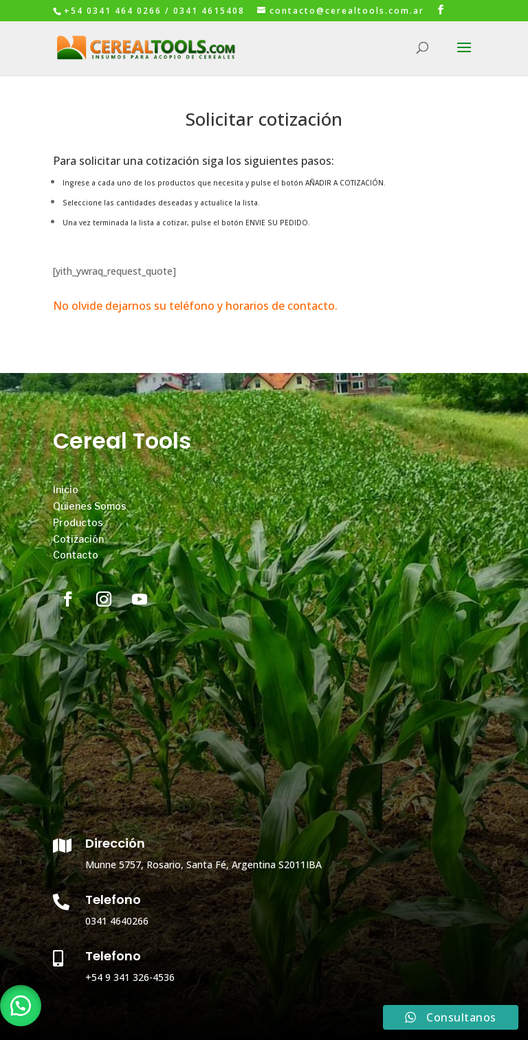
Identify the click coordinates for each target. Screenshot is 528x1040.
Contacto (75, 555)
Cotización (78, 539)
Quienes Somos (89, 506)
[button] (20, 1005)
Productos (78, 522)
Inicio (65, 489)
